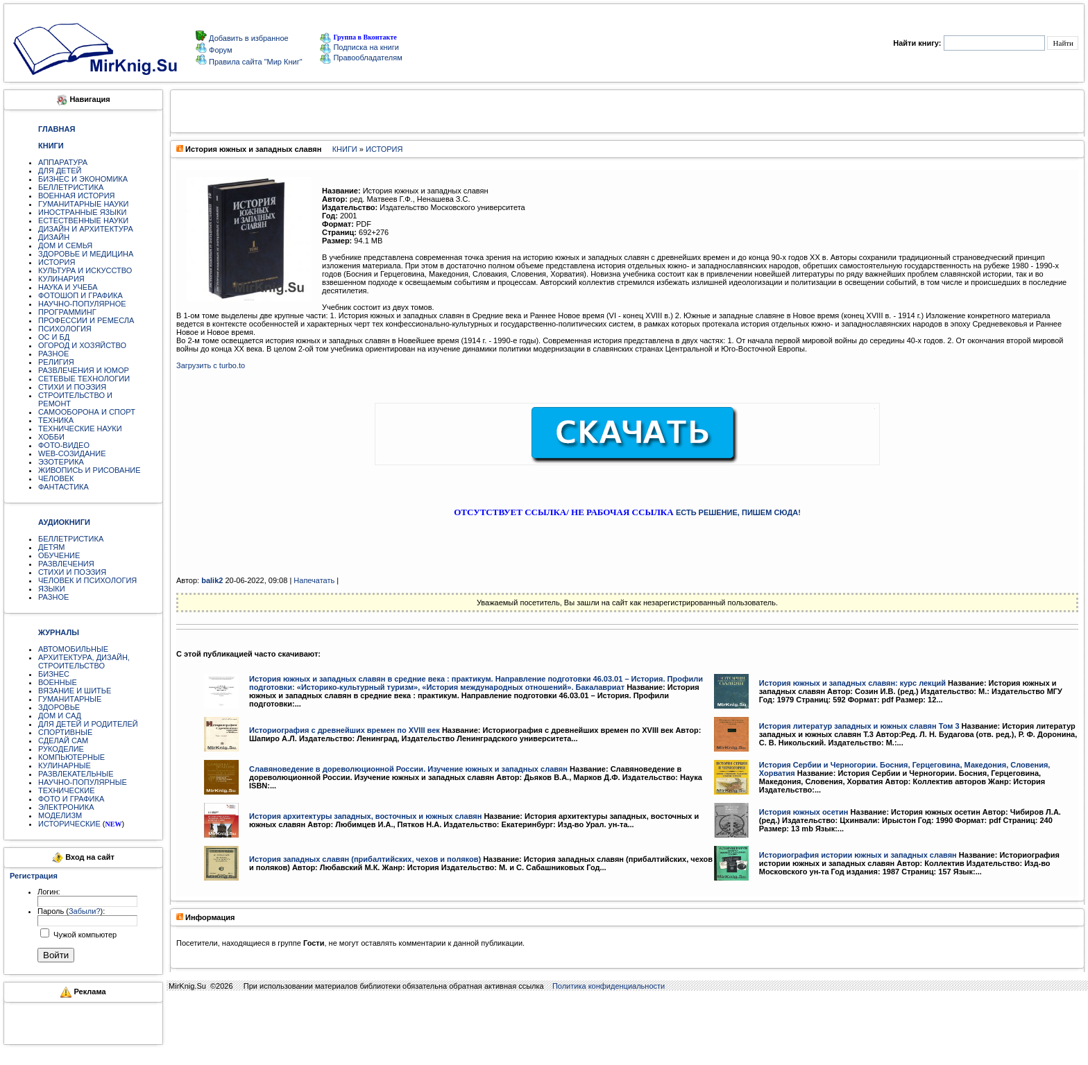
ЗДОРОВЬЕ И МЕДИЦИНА (85, 254)
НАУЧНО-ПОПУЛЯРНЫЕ (82, 782)
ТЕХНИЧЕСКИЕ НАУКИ (80, 428)
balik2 (212, 580)
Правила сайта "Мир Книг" (255, 62)
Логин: (48, 892)
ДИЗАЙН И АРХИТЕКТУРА (85, 229)
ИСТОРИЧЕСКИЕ (69, 824)
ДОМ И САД (59, 715)
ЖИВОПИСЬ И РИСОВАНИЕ (89, 470)
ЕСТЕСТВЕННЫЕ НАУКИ (83, 220)
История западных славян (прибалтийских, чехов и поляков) (365, 859)
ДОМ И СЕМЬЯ (65, 245)
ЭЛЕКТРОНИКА (66, 807)
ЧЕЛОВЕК (56, 478)
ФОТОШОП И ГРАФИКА (80, 295)
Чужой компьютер (84, 934)
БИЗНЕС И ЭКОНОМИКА (83, 179)
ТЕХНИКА (56, 420)
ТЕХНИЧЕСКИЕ (66, 790)
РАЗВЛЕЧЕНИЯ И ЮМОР (83, 370)
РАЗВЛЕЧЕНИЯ (66, 564)
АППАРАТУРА (62, 162)
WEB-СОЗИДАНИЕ (72, 453)
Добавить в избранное (248, 38)
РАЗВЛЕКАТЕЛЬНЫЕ (76, 774)
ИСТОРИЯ (56, 262)
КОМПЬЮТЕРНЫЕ (71, 757)
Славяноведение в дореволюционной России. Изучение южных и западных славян (408, 769)
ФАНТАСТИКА (63, 487)
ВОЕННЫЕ (57, 682)
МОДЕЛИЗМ (60, 815)
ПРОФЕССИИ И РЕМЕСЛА (86, 320)
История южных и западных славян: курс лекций (852, 683)
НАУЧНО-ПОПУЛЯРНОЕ (82, 304)
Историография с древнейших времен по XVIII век (344, 730)
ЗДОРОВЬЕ (59, 707)
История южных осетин (804, 812)
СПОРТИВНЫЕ (65, 732)
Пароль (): (71, 911)
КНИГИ (344, 149)
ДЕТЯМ (51, 547)
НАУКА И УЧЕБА (68, 287)
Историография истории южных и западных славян (858, 855)
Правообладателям (361, 57)
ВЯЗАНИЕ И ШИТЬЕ (74, 690)
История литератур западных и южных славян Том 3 (859, 726)
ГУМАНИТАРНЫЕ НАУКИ (83, 204)
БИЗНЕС (53, 674)
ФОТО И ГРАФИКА (71, 799)
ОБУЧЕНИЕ (59, 555)
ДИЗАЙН (53, 237)
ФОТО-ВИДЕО (64, 445)
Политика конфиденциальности (608, 986)
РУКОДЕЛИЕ (61, 749)
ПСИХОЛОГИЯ (65, 328)
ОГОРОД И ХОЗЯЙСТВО (82, 345)
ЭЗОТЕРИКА (61, 462)
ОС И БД (53, 337)
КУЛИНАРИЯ (61, 279)
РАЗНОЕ (53, 353)
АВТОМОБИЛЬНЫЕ (73, 649)
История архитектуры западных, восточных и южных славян (365, 816)
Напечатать (314, 580)
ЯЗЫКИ (51, 589)
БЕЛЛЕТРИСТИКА (70, 187)
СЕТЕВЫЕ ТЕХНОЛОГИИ (84, 378)
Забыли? (85, 911)
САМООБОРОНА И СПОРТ (86, 412)
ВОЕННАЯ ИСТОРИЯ (76, 195)
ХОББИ (51, 437)
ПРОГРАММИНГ (67, 312)
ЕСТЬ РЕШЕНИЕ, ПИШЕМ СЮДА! (738, 512)
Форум (219, 50)
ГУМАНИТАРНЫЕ (69, 699)
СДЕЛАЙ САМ (63, 740)
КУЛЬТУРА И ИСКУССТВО (85, 270)
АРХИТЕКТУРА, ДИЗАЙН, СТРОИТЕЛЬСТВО (84, 661)
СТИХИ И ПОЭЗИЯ (72, 387)
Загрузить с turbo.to (210, 365)
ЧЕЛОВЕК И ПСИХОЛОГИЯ (87, 580)
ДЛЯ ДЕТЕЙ (59, 170)
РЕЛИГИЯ (56, 362)
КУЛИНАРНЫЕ (64, 765)
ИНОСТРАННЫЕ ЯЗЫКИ (82, 212)
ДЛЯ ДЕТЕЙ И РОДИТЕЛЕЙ (88, 724)
